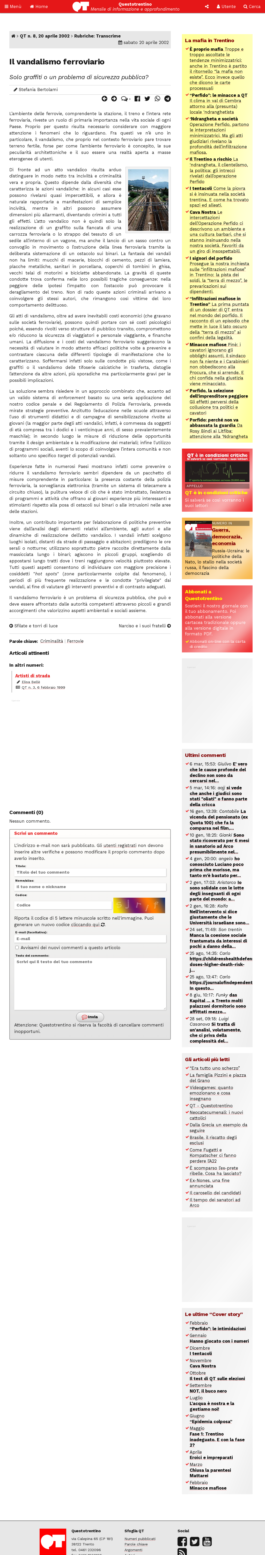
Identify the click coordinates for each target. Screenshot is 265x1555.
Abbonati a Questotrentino (203, 595)
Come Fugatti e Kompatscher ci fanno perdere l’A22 (213, 1156)
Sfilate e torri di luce (33, 625)
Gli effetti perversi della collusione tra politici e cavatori (219, 401)
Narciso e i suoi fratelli (145, 625)
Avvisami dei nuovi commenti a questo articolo (67, 947)
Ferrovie (75, 641)
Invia (90, 1017)
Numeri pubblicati (140, 1539)
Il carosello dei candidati (215, 1193)
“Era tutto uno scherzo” (215, 1068)
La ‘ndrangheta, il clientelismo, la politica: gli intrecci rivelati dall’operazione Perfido (219, 170)
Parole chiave (136, 1544)
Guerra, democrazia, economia (227, 536)
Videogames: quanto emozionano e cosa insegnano (211, 1093)
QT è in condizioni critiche (216, 492)
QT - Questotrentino (211, 1105)
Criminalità (51, 641)
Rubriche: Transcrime (97, 36)
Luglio (212, 1403)
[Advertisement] (90, 751)
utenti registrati (120, 845)
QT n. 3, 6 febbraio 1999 (43, 687)
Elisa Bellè (31, 682)
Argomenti (133, 1550)
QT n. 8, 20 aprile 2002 (45, 36)
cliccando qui (88, 924)
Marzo (210, 1470)
